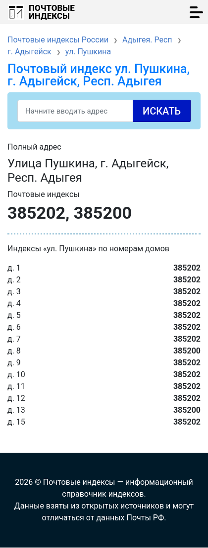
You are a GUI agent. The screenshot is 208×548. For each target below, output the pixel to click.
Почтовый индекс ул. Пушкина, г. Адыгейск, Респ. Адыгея (98, 75)
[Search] (104, 111)
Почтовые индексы (52, 12)
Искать (162, 111)
